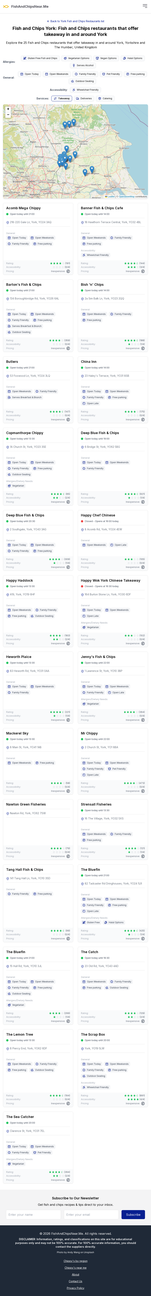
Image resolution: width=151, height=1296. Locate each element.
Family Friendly (85, 74)
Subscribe (133, 1214)
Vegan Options (106, 58)
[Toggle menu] (145, 6)
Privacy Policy (75, 1288)
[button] (62, 163)
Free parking (135, 74)
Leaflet (110, 196)
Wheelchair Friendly (85, 89)
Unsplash (89, 1252)
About (75, 1274)
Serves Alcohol (83, 65)
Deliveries (84, 98)
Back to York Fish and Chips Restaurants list (75, 21)
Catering (105, 98)
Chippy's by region (76, 1261)
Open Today (29, 74)
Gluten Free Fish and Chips (40, 58)
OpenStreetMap (127, 196)
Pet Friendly (111, 74)
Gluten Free (91, 922)
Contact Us (75, 1281)
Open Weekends (56, 74)
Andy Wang (73, 1252)
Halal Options (132, 58)
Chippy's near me (76, 1267)
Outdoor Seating (82, 81)
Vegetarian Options (76, 58)
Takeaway (62, 98)
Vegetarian (16, 485)
